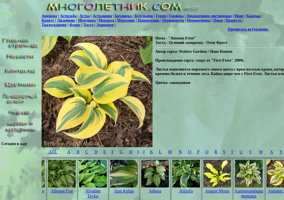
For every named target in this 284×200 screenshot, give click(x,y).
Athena (155, 191)
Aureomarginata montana (248, 193)
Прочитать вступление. (248, 29)
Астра (84, 16)
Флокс (74, 25)
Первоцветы (173, 20)
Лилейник (66, 20)
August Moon (217, 191)
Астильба (68, 16)
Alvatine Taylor (92, 193)
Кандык (254, 16)
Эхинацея (104, 25)
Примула (233, 20)
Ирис (239, 16)
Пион (218, 20)
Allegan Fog (62, 191)
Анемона (49, 16)
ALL (53, 151)
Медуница (87, 20)
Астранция (102, 16)
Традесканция (54, 25)
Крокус (48, 20)
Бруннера (123, 16)
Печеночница (199, 20)
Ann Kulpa (124, 191)
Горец (161, 16)
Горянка (176, 16)
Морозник (126, 20)
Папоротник (148, 20)
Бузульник (144, 16)
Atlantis (186, 191)
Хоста (88, 25)
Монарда (106, 20)
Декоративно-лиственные (209, 16)
